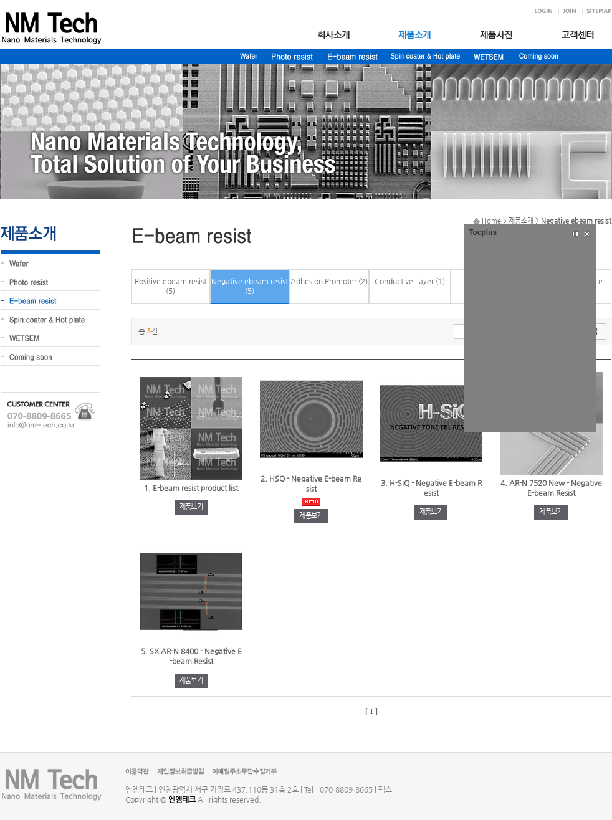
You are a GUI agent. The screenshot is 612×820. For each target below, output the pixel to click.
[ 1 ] (371, 711)
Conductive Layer (404, 281)
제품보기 (191, 507)
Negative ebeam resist (249, 281)
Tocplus (483, 232)
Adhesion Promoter (323, 281)
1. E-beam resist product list (191, 488)
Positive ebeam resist (170, 281)
